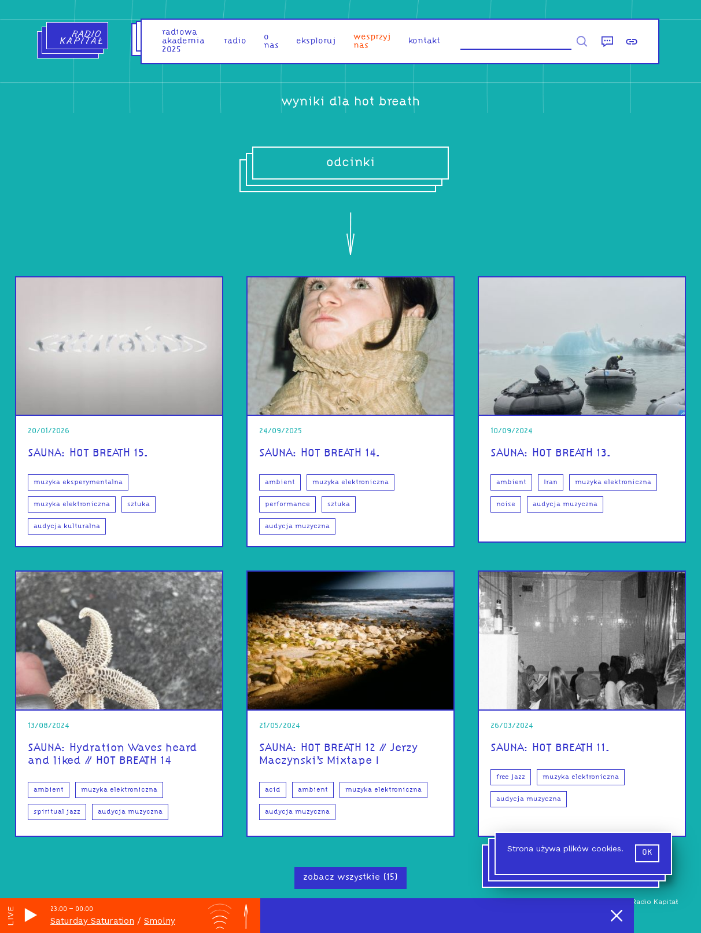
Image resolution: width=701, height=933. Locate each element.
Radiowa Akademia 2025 (183, 41)
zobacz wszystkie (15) (350, 877)
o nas (271, 42)
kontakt (424, 41)
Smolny (159, 921)
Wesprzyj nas (372, 42)
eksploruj (316, 41)
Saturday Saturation (92, 921)
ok (647, 853)
